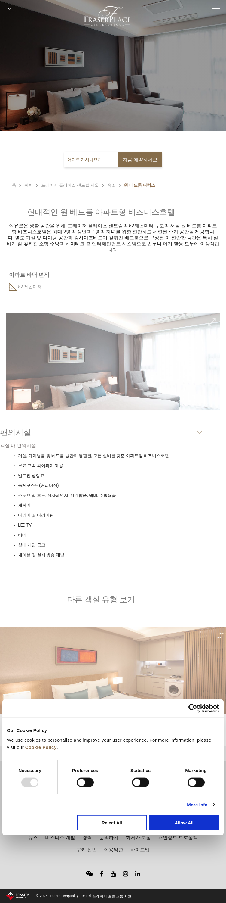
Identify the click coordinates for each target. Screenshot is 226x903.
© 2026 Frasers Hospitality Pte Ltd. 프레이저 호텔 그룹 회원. (84, 896)
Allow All (184, 822)
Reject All (112, 822)
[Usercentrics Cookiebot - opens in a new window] (192, 708)
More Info (197, 804)
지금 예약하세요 (140, 160)
